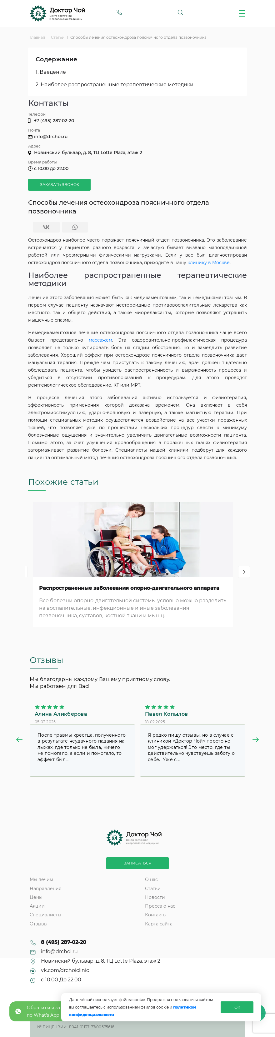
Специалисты (45, 915)
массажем (100, 340)
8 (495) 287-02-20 (63, 942)
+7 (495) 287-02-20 (54, 120)
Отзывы (39, 924)
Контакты (156, 915)
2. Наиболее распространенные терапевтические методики (114, 85)
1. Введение (51, 72)
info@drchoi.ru (51, 136)
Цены (36, 897)
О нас (151, 879)
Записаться (138, 863)
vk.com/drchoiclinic (65, 970)
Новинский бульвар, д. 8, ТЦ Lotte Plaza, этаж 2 (88, 152)
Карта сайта (158, 924)
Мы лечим (41, 879)
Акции (37, 906)
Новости (155, 897)
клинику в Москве (209, 262)
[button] (19, 741)
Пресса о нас (160, 906)
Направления (45, 888)
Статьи (153, 888)
